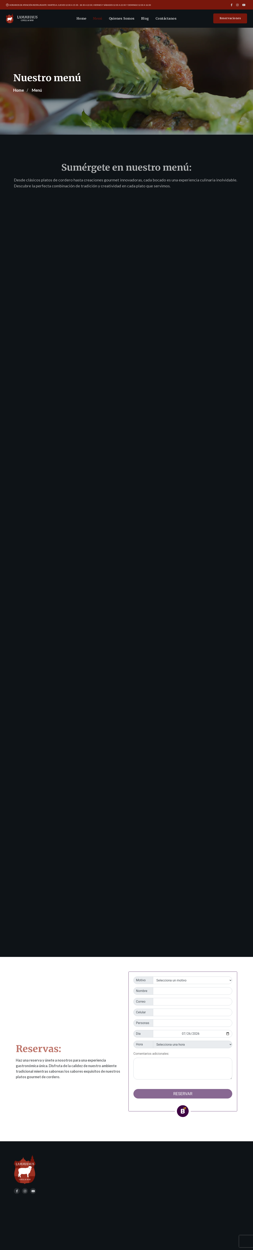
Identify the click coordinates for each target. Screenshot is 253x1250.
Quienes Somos (122, 18)
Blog (145, 18)
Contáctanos (166, 18)
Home (81, 18)
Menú (97, 18)
